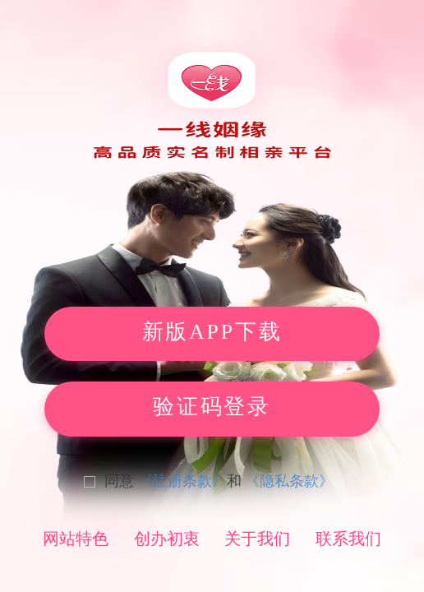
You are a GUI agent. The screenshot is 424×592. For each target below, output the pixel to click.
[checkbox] (254, 481)
